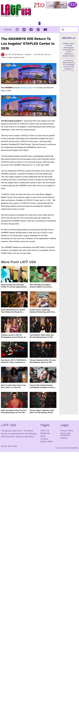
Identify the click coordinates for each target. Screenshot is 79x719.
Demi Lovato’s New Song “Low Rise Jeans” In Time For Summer (13, 386)
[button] (39, 23)
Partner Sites (46, 441)
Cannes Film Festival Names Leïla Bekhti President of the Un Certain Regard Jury (43, 386)
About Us (44, 430)
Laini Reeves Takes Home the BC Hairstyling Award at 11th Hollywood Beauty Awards (42, 336)
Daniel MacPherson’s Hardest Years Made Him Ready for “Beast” (13, 311)
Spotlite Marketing (71, 448)
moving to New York (28, 88)
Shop (42, 436)
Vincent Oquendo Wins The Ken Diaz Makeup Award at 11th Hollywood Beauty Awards (43, 361)
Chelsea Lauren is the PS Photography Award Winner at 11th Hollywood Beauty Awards (13, 336)
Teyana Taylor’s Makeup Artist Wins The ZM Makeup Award (42, 411)
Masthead (45, 433)
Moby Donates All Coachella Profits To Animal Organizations (14, 286)
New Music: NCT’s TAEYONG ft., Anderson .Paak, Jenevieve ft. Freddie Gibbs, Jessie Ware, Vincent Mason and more (14, 361)
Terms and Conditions (65, 434)
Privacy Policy (66, 430)
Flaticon (64, 438)
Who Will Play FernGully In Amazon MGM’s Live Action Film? (41, 286)
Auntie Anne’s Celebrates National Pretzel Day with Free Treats (42, 311)
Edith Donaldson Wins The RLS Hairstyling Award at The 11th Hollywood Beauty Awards (13, 411)
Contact (44, 439)
